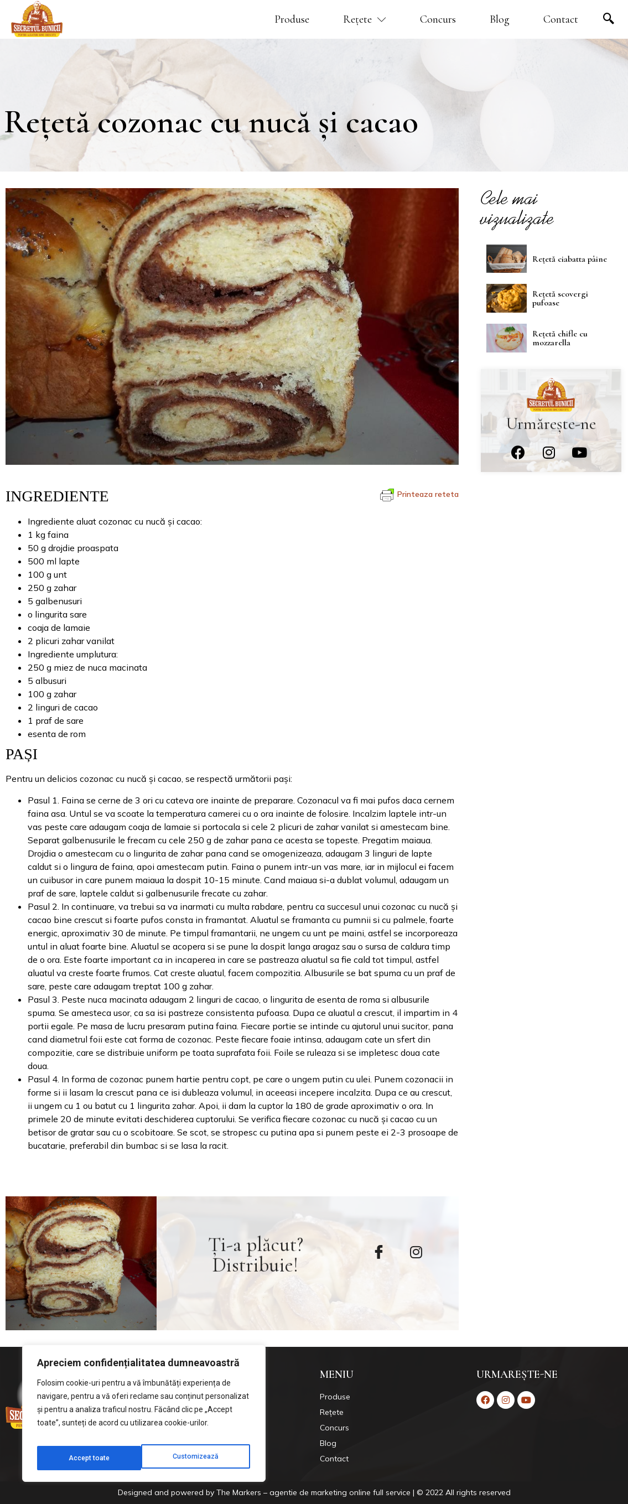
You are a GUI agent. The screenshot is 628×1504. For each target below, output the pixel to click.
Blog (500, 19)
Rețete (364, 19)
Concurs (438, 19)
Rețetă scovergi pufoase (560, 298)
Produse (291, 19)
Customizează (91, 1458)
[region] (144, 1417)
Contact (560, 19)
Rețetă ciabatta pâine (569, 258)
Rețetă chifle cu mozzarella (560, 338)
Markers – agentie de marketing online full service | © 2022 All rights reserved (371, 1492)
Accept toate (200, 1458)
